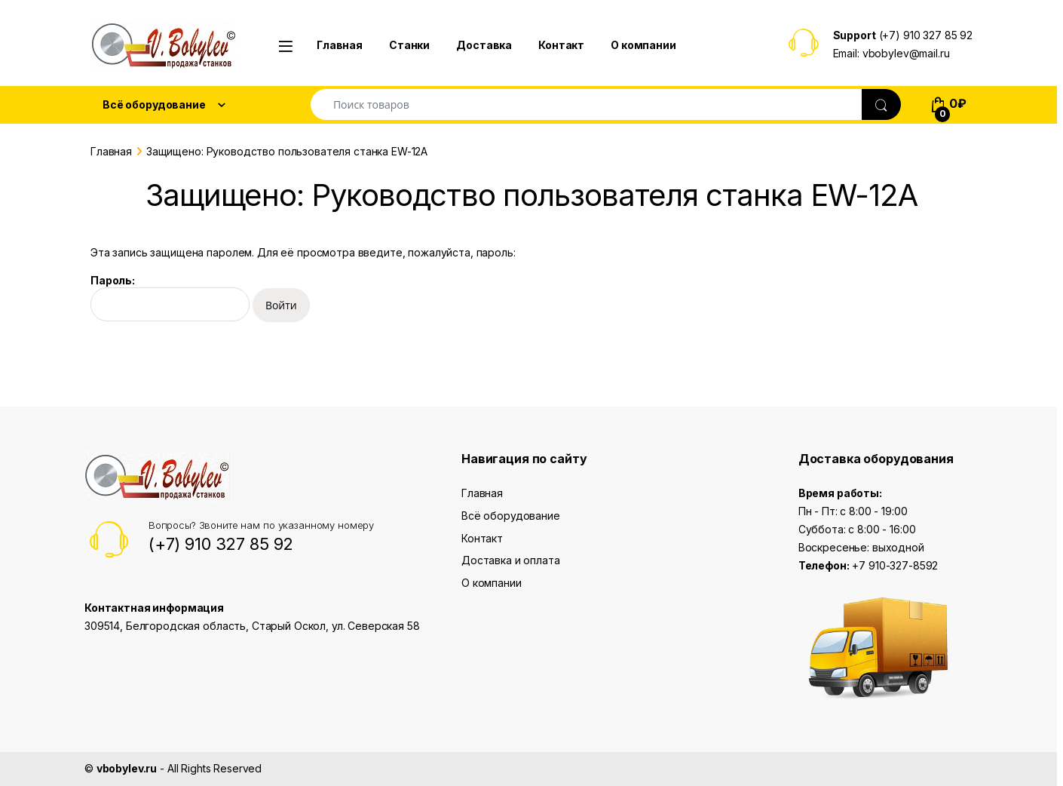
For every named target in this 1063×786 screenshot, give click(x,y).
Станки (409, 44)
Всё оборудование (510, 515)
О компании (643, 44)
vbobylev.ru (126, 768)
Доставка (484, 44)
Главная (340, 44)
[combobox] (586, 104)
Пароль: (170, 297)
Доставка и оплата (510, 560)
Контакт (561, 44)
